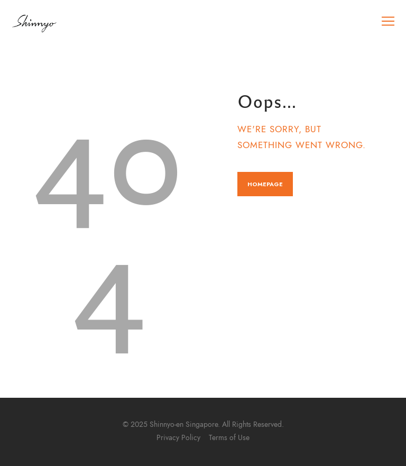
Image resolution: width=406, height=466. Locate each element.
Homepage (265, 184)
